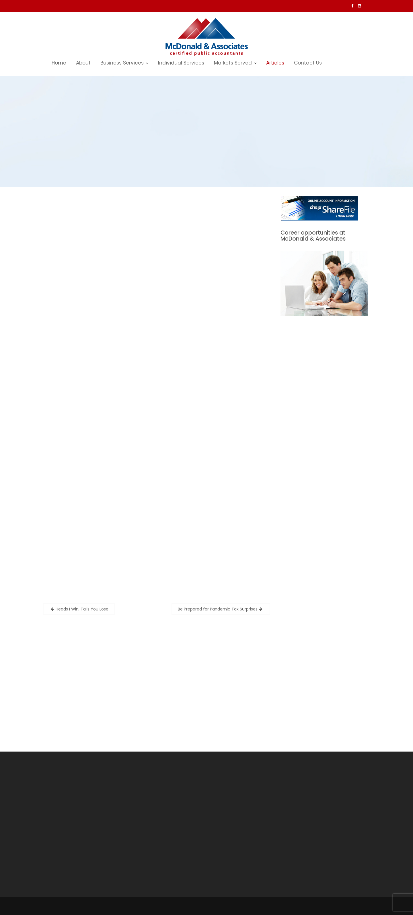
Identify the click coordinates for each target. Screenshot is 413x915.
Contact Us (308, 62)
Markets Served (233, 62)
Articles (275, 62)
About (83, 62)
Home (59, 62)
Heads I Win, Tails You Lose (82, 609)
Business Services (122, 62)
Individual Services (181, 62)
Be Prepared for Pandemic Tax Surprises (218, 609)
